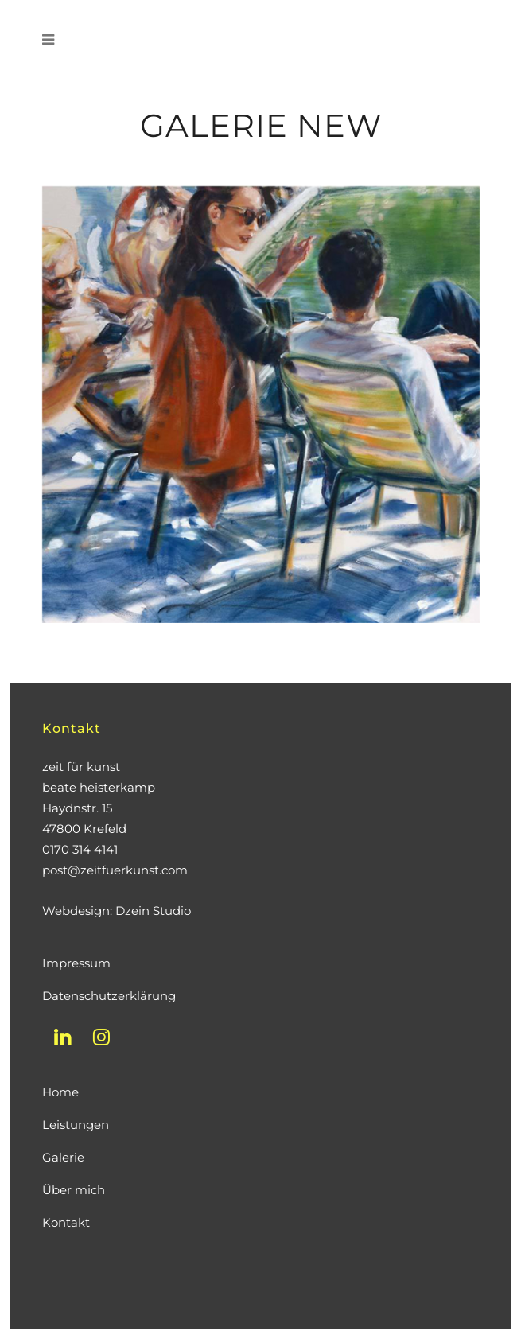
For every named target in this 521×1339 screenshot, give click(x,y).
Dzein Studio (153, 910)
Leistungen (75, 1124)
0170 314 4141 (80, 849)
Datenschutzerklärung (109, 995)
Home (60, 1092)
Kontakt (66, 1222)
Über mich (73, 1189)
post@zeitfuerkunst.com (115, 870)
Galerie (63, 1157)
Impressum (76, 963)
